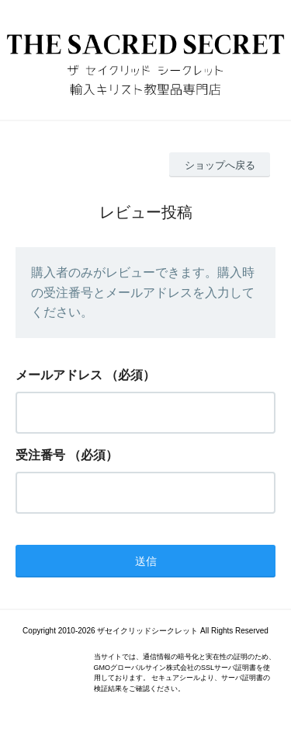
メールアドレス (59, 375)
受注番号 (40, 455)
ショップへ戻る (220, 165)
